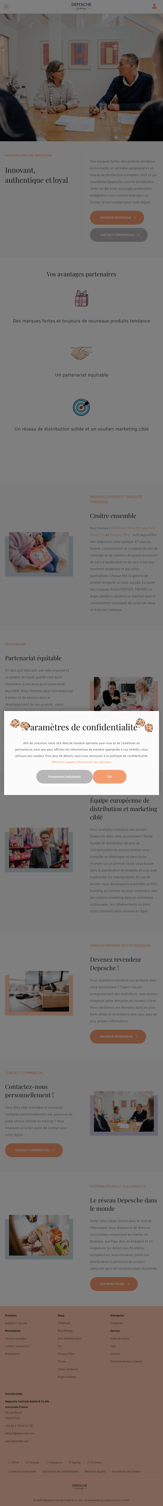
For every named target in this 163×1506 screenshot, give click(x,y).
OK (109, 777)
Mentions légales (64, 762)
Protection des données (94, 762)
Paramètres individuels (64, 777)
